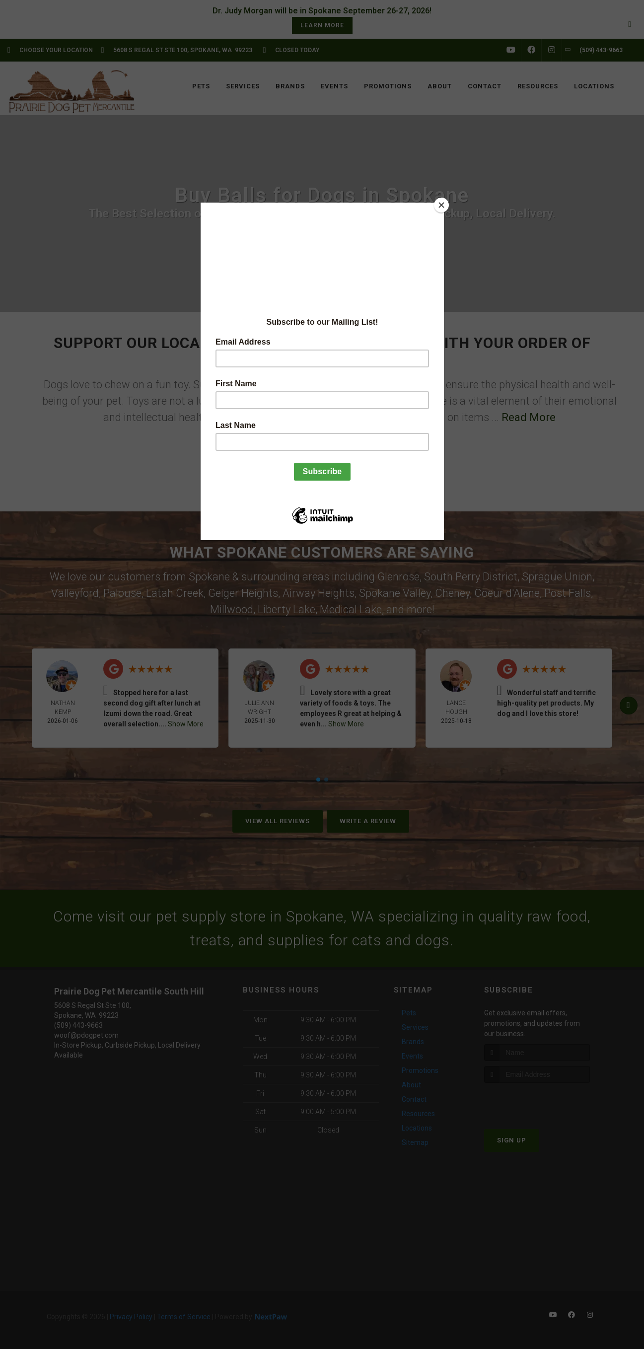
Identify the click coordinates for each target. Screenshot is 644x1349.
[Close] (441, 205)
